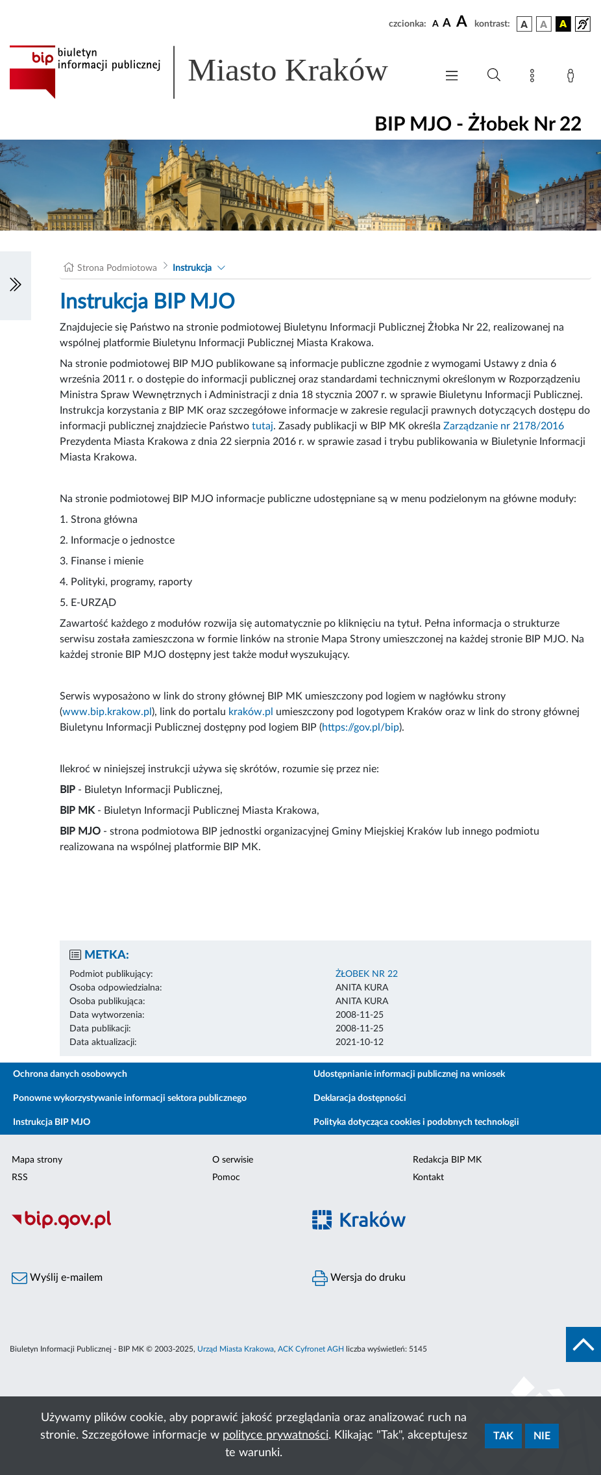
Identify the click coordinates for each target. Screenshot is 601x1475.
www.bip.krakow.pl (107, 712)
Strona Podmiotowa (117, 268)
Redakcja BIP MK (447, 1160)
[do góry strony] (583, 1344)
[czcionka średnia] (446, 23)
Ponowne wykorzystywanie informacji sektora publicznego (130, 1098)
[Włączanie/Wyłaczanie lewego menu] (15, 285)
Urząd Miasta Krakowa (235, 1349)
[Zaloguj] (573, 77)
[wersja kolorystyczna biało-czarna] (543, 24)
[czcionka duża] (463, 22)
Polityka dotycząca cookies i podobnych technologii (416, 1122)
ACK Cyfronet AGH (311, 1349)
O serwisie (232, 1160)
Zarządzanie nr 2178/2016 (503, 426)
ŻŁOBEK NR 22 (367, 974)
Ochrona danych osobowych (70, 1074)
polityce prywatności (275, 1435)
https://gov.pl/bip (360, 727)
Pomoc (226, 1177)
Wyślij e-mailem (57, 1278)
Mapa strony (37, 1160)
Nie (542, 1436)
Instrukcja (192, 268)
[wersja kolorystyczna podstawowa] (524, 24)
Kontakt (428, 1177)
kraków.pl (250, 712)
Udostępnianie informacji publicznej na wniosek (409, 1074)
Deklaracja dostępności (359, 1098)
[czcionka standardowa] (435, 23)
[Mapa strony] (535, 77)
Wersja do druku (359, 1278)
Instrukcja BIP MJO (51, 1122)
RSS (20, 1177)
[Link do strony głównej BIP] (216, 72)
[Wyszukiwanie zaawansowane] (493, 75)
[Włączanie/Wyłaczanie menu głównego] (451, 77)
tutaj (262, 426)
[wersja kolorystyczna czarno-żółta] (563, 24)
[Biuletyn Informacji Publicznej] (150, 1226)
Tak (503, 1436)
